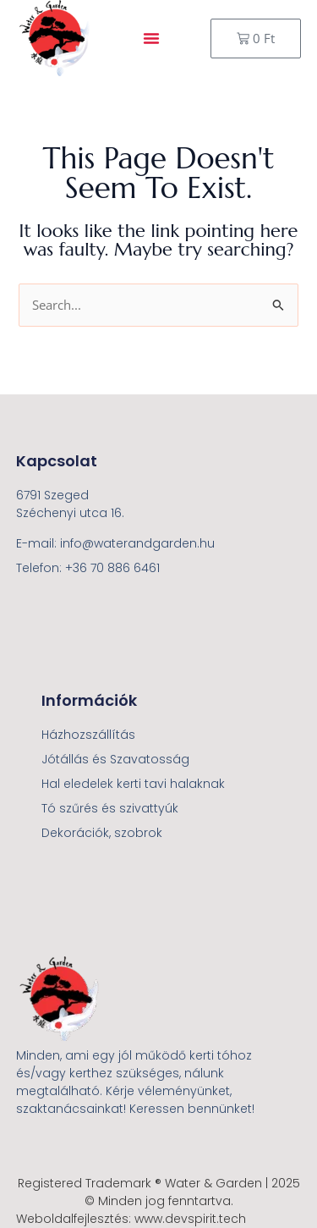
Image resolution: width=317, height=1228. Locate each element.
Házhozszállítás (88, 734)
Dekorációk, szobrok (101, 832)
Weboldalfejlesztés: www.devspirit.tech (131, 1218)
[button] (151, 38)
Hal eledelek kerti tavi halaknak (133, 783)
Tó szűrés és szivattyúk (109, 808)
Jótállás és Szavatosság (115, 759)
